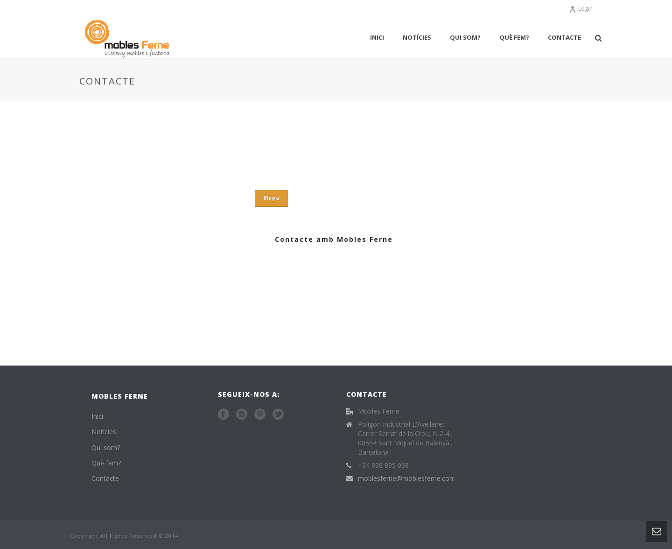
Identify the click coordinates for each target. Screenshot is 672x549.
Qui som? (465, 37)
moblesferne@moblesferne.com (406, 478)
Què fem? (514, 37)
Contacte (564, 37)
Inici (377, 37)
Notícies (417, 37)
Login (581, 9)
